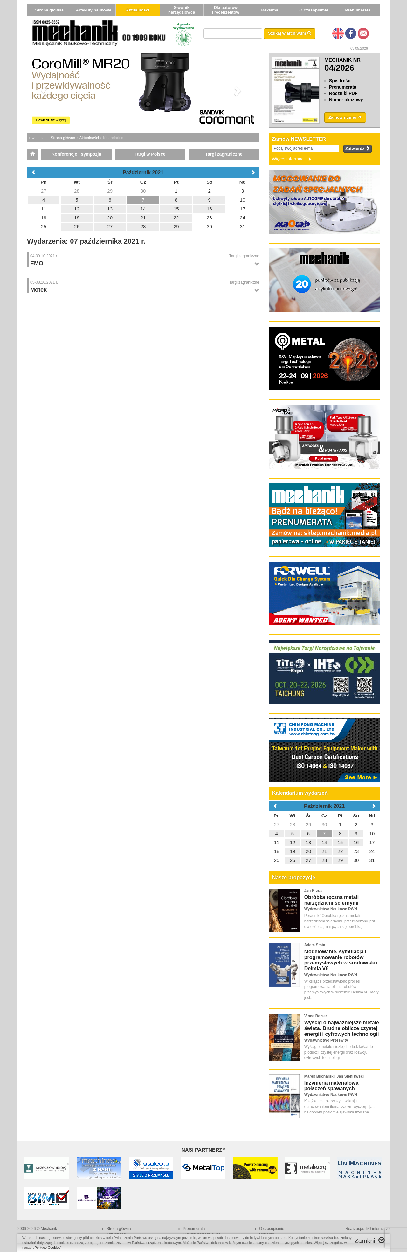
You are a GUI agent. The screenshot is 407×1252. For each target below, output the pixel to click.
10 (372, 833)
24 (372, 851)
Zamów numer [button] (345, 117)
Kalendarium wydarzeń (300, 793)
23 (356, 851)
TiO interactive (377, 1229)
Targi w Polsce (150, 154)
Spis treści (340, 80)
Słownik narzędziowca (181, 10)
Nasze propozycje (293, 877)
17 (372, 842)
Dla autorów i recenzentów (225, 10)
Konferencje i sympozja (76, 154)
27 (276, 824)
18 (276, 851)
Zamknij (369, 1240)
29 (308, 824)
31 (372, 860)
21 (324, 851)
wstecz (38, 138)
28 (292, 824)
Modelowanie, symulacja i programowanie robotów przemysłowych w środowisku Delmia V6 (340, 960)
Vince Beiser (315, 1016)
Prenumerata (357, 10)
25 (276, 860)
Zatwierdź (357, 148)
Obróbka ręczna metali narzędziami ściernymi (331, 900)
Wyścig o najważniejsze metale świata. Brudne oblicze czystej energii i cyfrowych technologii (341, 1028)
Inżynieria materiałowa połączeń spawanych (331, 1085)
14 (324, 842)
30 (324, 824)
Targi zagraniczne (223, 154)
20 (308, 851)
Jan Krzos (313, 890)
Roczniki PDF (343, 93)
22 (340, 851)
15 (340, 842)
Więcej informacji (292, 159)
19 (292, 851)
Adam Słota (314, 945)
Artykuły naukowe (93, 10)
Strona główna (49, 10)
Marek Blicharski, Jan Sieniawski (334, 1076)
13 (308, 842)
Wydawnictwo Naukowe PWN (330, 909)
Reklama (269, 10)
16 (356, 842)
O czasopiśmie (313, 10)
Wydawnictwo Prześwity (326, 1040)
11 (276, 842)
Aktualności (137, 10)
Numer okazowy (346, 99)
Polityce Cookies (47, 1247)
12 (292, 842)
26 (292, 860)
